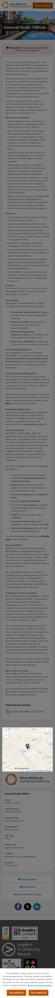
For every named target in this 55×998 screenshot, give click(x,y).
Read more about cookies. (39, 985)
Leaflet (27, 770)
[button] (27, 746)
